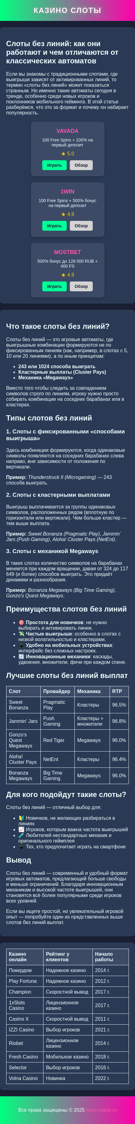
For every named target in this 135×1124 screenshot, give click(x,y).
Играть (54, 165)
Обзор (81, 165)
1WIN (67, 192)
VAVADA (68, 131)
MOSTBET (67, 252)
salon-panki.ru (101, 1110)
